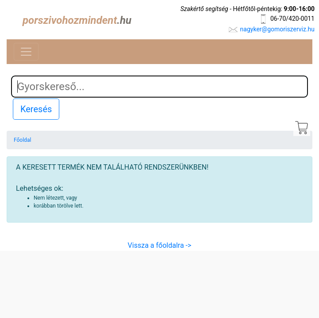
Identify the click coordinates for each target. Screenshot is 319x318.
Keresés (36, 109)
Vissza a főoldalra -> (160, 245)
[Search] (159, 87)
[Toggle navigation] (26, 52)
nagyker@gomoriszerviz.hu (277, 29)
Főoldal (22, 140)
